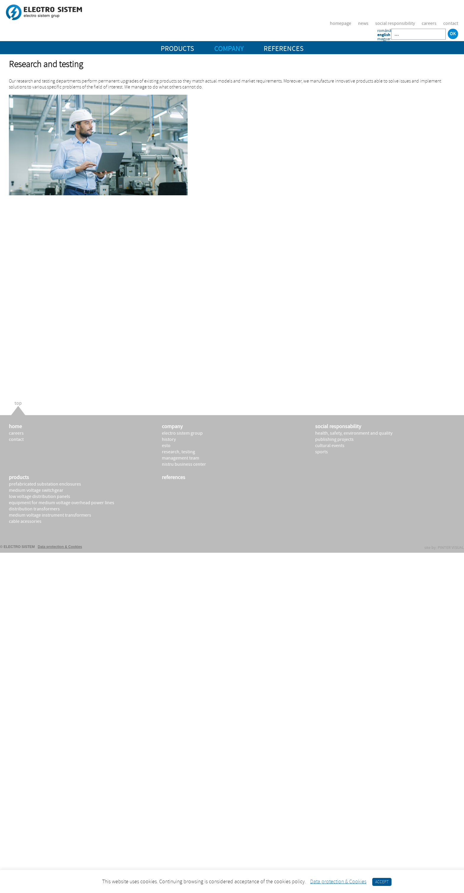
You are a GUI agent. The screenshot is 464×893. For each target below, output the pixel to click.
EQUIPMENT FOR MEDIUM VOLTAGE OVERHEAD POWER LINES (61, 503)
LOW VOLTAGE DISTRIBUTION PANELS (39, 496)
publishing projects (334, 439)
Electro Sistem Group (182, 433)
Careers (429, 23)
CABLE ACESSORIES (25, 521)
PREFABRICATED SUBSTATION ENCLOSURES (45, 484)
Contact (450, 23)
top (18, 404)
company (172, 426)
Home (15, 426)
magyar (384, 39)
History (169, 439)
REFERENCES (284, 48)
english (383, 35)
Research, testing (178, 452)
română (384, 31)
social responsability (338, 426)
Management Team (180, 458)
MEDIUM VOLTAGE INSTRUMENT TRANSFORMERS (50, 515)
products (19, 477)
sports (321, 452)
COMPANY (229, 48)
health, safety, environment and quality (353, 433)
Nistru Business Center (184, 464)
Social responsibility (395, 23)
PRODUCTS (177, 48)
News (363, 23)
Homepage (340, 23)
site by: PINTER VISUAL (444, 547)
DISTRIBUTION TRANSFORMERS (34, 509)
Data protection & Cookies (60, 547)
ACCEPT (382, 881)
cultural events (329, 446)
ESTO (166, 446)
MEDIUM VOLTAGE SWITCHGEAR (36, 490)
